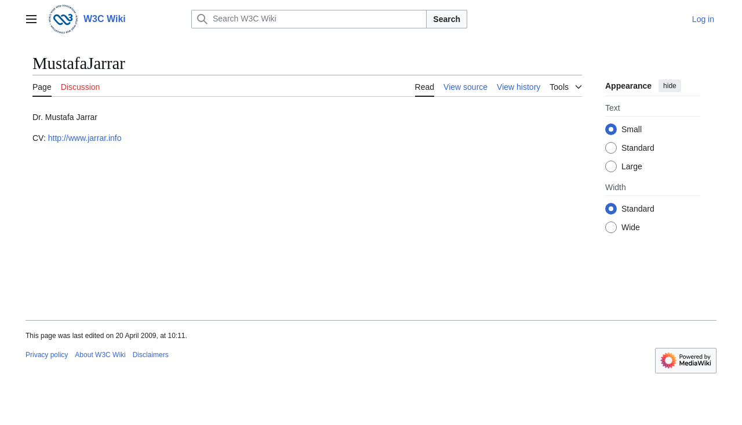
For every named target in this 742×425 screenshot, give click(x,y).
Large (631, 166)
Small (631, 129)
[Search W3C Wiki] (309, 19)
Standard (637, 147)
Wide (630, 227)
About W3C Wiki (100, 355)
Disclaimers (151, 355)
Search (446, 19)
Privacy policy (47, 355)
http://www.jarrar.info (85, 138)
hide (669, 86)
